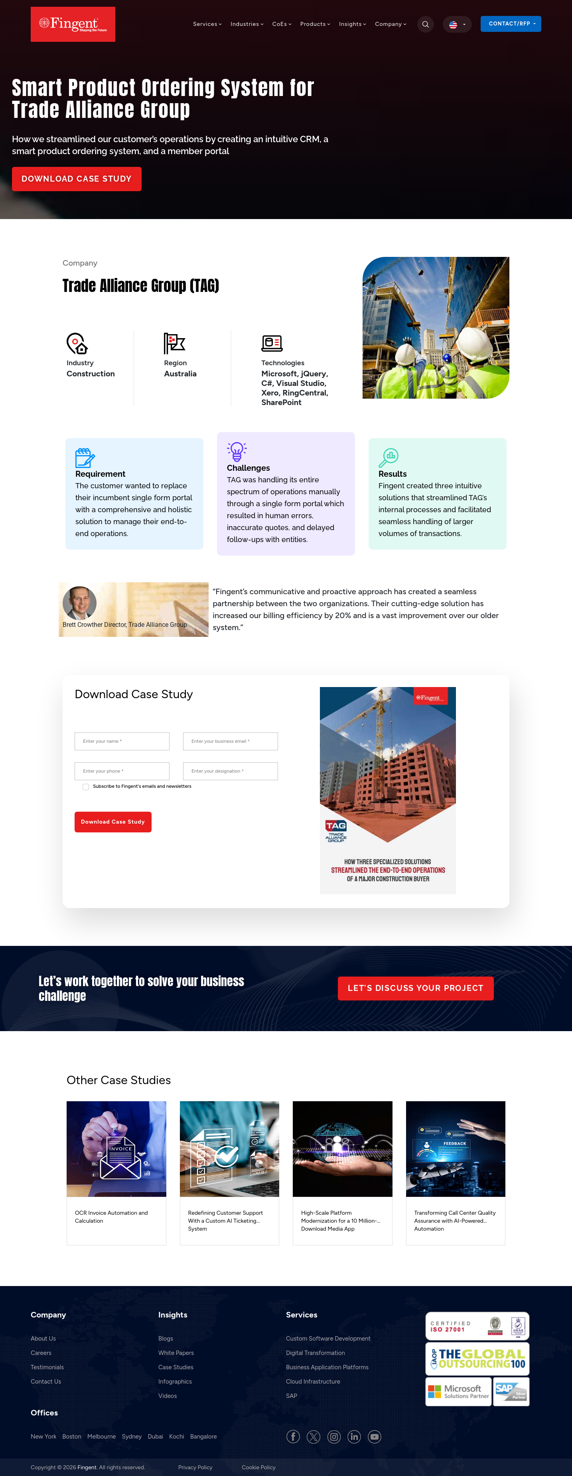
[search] (425, 24)
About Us (43, 1337)
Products (315, 24)
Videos (167, 1395)
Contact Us (46, 1380)
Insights (353, 24)
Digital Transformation (315, 1352)
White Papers (176, 1352)
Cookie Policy (259, 1466)
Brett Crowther (83, 624)
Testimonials (47, 1366)
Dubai (155, 1435)
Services (208, 24)
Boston (71, 1435)
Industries (247, 24)
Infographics (175, 1380)
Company (391, 24)
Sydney (132, 1435)
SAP (291, 1395)
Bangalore (203, 1435)
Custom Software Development (328, 1337)
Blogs (165, 1337)
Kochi (176, 1435)
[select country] (457, 24)
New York (43, 1435)
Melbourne (101, 1435)
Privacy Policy (196, 1466)
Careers (41, 1352)
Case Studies (175, 1366)
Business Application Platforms (327, 1366)
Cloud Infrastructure (313, 1380)
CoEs (282, 24)
